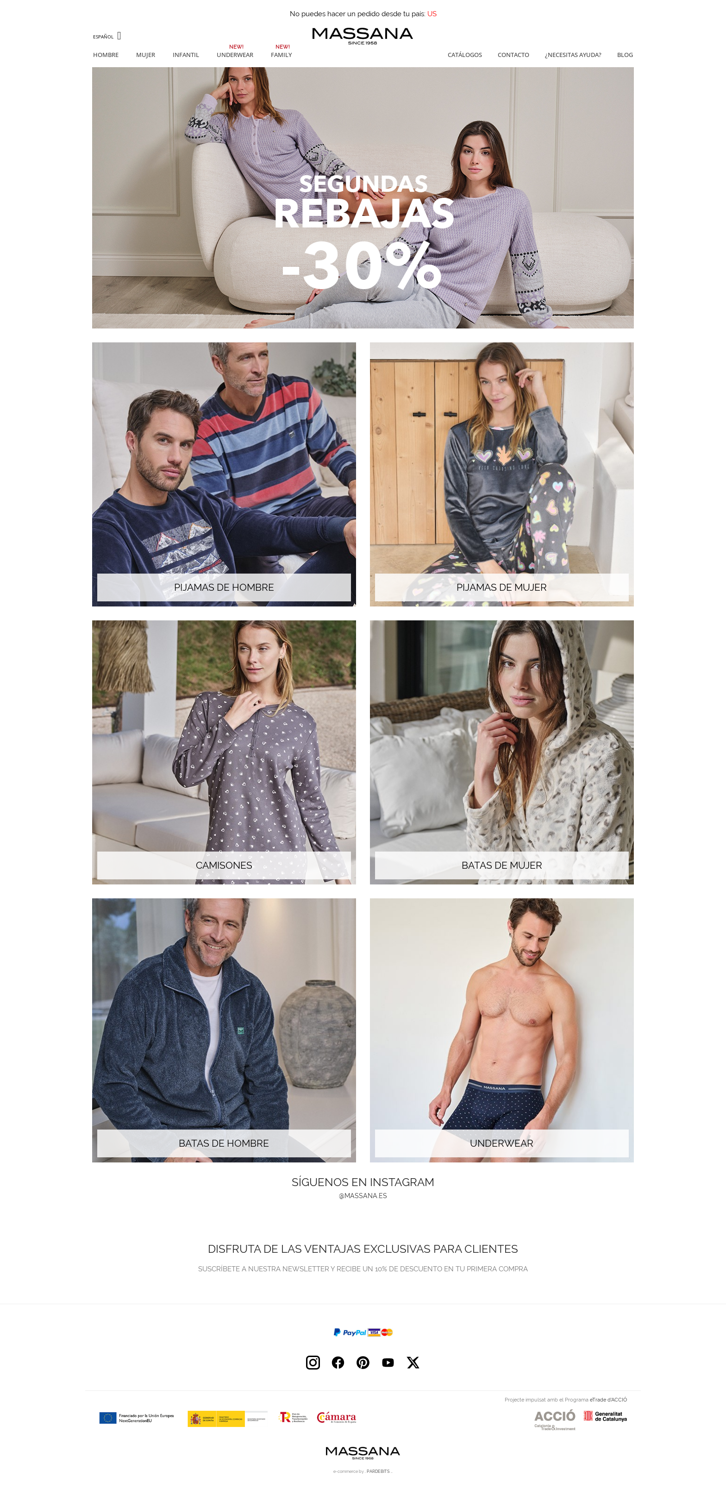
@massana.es (363, 1196)
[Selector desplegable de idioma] (108, 36)
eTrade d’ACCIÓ (608, 1400)
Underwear (235, 55)
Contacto (513, 55)
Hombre (106, 55)
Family (281, 55)
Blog (625, 55)
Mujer (145, 55)
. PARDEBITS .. (379, 1471)
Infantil (186, 55)
